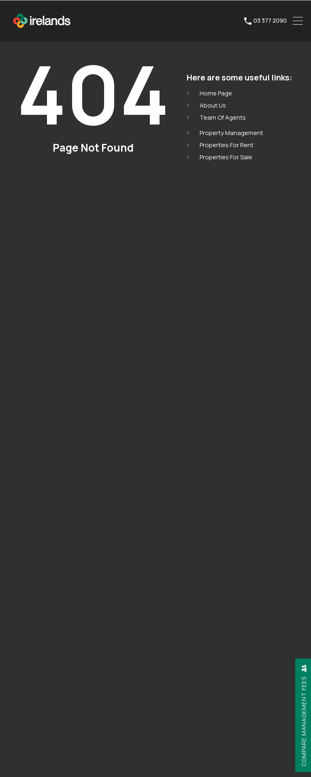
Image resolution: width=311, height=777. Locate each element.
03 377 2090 (270, 20)
